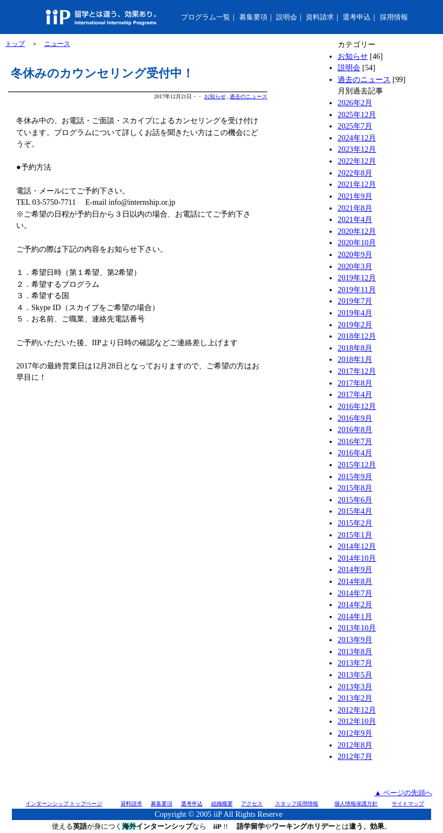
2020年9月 (355, 254)
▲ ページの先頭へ (403, 793)
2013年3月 (355, 686)
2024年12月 (357, 137)
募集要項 (253, 17)
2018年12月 (357, 336)
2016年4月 (355, 452)
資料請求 (320, 17)
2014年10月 (357, 558)
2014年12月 (357, 546)
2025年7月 (355, 126)
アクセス (252, 804)
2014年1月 (355, 616)
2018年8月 (355, 348)
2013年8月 (355, 651)
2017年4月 (355, 394)
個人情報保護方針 (356, 804)
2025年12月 (357, 114)
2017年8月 (355, 383)
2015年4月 (355, 511)
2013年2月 (355, 698)
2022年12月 (357, 161)
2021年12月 (357, 184)
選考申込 (357, 17)
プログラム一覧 (205, 17)
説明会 (286, 17)
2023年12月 (357, 149)
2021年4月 (355, 219)
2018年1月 (355, 359)
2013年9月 (355, 639)
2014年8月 (355, 581)
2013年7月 (355, 663)
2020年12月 (357, 231)
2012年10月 (357, 721)
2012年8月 (355, 745)
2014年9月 (355, 569)
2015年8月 (355, 487)
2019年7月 (355, 301)
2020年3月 (355, 266)
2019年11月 (357, 289)
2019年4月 (355, 312)
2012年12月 (357, 710)
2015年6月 (355, 499)
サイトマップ (408, 804)
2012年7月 (355, 756)
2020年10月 (357, 242)
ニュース (57, 44)
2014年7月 (355, 593)
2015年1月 (355, 534)
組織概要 (222, 804)
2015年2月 (355, 523)
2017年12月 (357, 371)
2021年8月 (355, 208)
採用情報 (394, 17)
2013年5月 (355, 674)
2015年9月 (355, 476)
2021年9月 (355, 196)
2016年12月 (357, 406)
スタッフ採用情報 (296, 804)
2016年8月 (355, 429)
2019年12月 (357, 277)
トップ (15, 44)
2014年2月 (355, 604)
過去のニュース (248, 96)
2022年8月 (355, 173)
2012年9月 (355, 733)
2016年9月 (355, 418)
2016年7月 (355, 441)
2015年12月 (357, 464)
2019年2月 (355, 324)
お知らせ (215, 96)
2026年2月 (355, 102)
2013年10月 (357, 627)
